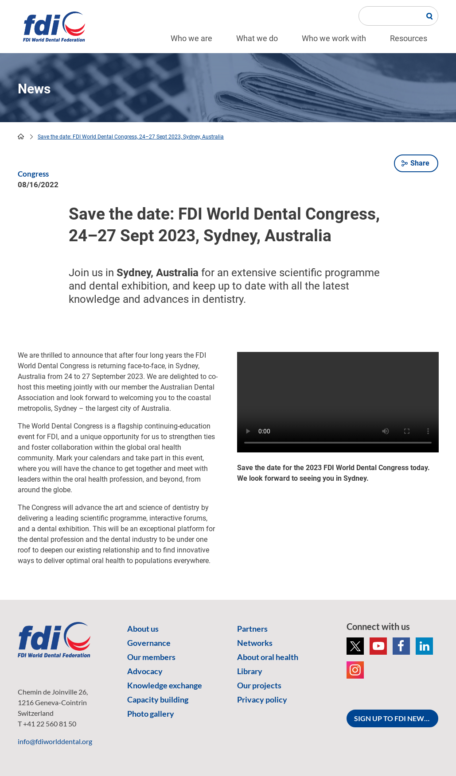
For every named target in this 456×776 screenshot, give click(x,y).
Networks (255, 643)
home (21, 136)
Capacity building (157, 699)
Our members (151, 657)
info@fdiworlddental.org (55, 741)
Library (249, 671)
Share (419, 163)
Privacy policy (262, 699)
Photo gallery (150, 713)
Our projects (259, 685)
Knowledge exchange (164, 685)
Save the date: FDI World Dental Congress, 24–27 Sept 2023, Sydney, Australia (131, 137)
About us (143, 628)
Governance (149, 643)
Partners (252, 628)
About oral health (267, 657)
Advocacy (145, 671)
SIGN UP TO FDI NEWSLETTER (396, 718)
